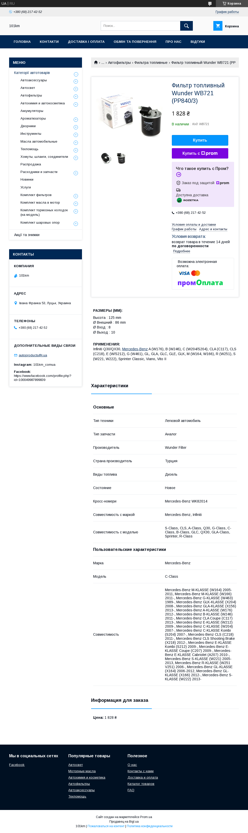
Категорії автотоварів (32, 73)
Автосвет (27, 88)
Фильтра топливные (151, 63)
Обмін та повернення (135, 42)
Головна (22, 42)
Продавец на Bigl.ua (124, 821)
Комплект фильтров (36, 195)
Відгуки (198, 42)
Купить (200, 140)
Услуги (25, 187)
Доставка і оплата (86, 42)
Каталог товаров (141, 784)
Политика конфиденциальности (150, 826)
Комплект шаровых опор (40, 222)
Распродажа (30, 164)
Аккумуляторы (31, 111)
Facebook (17, 765)
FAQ (131, 790)
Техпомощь (29, 149)
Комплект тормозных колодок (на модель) (44, 212)
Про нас (173, 42)
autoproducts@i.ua (33, 355)
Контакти (49, 42)
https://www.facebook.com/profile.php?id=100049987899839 (42, 378)
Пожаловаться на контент (106, 826)
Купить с (200, 153)
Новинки (26, 179)
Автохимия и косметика (86, 777)
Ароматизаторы (33, 118)
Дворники (28, 126)
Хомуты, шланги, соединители (44, 157)
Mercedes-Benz (135, 349)
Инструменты (30, 133)
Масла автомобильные (38, 141)
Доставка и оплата (143, 777)
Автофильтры (119, 63)
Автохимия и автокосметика (42, 103)
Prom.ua (146, 817)
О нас (132, 765)
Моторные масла (82, 771)
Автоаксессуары (33, 80)
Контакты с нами (141, 771)
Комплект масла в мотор (40, 202)
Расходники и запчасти (38, 172)
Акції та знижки (26, 235)
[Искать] (186, 26)
